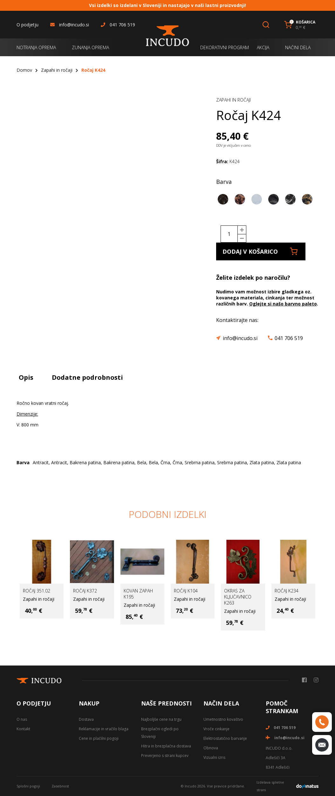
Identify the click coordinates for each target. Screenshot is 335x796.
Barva (224, 181)
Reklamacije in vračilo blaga (103, 729)
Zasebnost (60, 786)
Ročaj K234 (286, 591)
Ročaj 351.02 (36, 591)
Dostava (86, 719)
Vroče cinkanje (216, 729)
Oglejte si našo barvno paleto (283, 304)
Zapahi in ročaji (56, 70)
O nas (22, 719)
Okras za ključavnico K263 (237, 597)
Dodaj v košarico (259, 251)
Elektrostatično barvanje (225, 738)
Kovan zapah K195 (138, 594)
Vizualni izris (214, 757)
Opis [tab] (26, 377)
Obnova (210, 748)
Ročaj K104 (186, 591)
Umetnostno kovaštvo (223, 719)
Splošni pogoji (28, 786)
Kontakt (23, 729)
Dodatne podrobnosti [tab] (87, 377)
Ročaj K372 (85, 591)
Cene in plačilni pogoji (99, 738)
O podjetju (27, 25)
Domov (24, 70)
